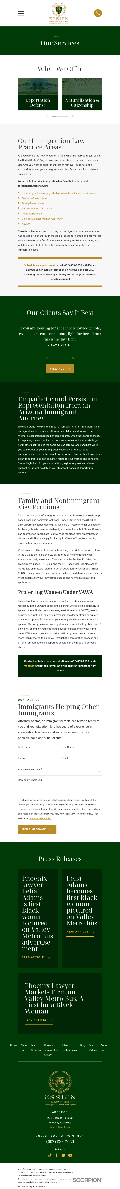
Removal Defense (32, 213)
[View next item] (73, 116)
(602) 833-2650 (60, 1141)
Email (65, 758)
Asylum (26, 223)
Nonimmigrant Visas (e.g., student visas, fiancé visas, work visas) (59, 193)
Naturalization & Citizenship (37, 208)
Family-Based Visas (33, 203)
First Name (24, 747)
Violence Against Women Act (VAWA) (43, 218)
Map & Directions (60, 1127)
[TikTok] (50, 1155)
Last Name (68, 747)
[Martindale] (63, 1155)
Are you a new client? (30, 769)
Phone (21, 758)
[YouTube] (70, 1155)
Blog (82, 1045)
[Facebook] (56, 1155)
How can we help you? (30, 780)
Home (13, 1045)
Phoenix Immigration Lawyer (51, 1050)
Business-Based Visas (34, 198)
